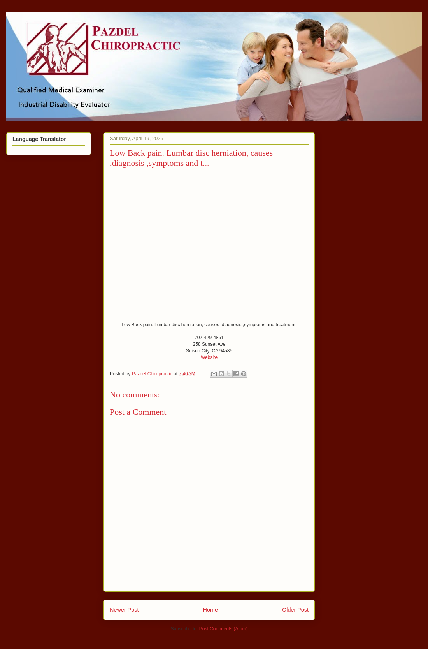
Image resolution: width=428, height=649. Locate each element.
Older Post (295, 610)
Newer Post (124, 610)
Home (210, 610)
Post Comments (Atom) (223, 628)
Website (209, 357)
